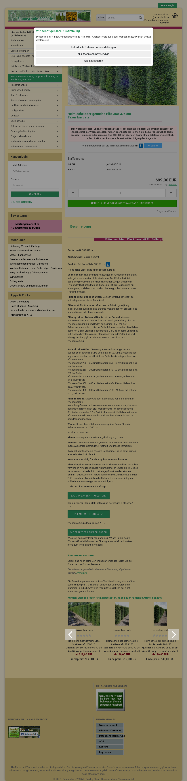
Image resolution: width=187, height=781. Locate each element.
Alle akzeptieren (93, 60)
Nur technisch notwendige (93, 54)
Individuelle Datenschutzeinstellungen (93, 47)
